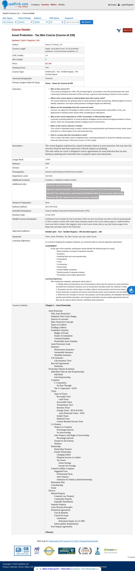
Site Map (34, 567)
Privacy (6, 567)
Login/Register (126, 5)
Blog (27, 567)
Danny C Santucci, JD (53, 45)
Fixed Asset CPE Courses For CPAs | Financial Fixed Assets (73, 541)
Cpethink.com (23, 564)
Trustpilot (131, 557)
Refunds (13, 567)
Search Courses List (11, 13)
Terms (21, 567)
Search (86, 22)
